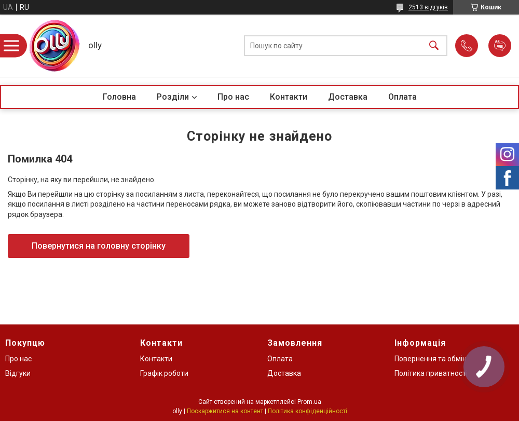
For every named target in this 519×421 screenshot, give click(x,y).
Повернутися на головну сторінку (99, 246)
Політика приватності (431, 373)
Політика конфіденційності (307, 411)
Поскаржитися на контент (225, 411)
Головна (119, 97)
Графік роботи (164, 373)
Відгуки (18, 373)
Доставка (347, 97)
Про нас (233, 97)
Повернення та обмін (430, 359)
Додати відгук (499, 45)
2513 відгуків (428, 7)
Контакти (288, 97)
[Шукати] (433, 46)
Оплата (402, 97)
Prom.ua (309, 401)
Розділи (173, 97)
